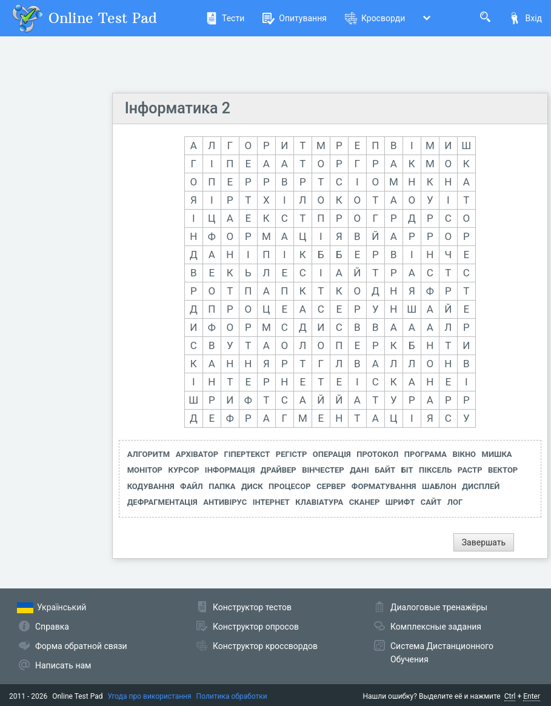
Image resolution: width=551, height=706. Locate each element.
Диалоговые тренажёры (438, 607)
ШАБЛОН (439, 486)
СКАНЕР (364, 502)
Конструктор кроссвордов (265, 646)
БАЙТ (385, 470)
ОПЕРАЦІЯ (332, 454)
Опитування (294, 18)
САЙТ (431, 502)
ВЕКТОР (503, 470)
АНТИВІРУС (225, 502)
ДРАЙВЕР (278, 470)
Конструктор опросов (256, 626)
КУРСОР (184, 470)
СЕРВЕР (331, 486)
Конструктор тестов (252, 607)
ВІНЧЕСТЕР (323, 470)
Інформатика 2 (177, 108)
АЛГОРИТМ (148, 454)
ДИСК (252, 486)
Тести (224, 18)
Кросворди (375, 18)
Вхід (525, 18)
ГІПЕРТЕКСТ (247, 454)
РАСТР (470, 470)
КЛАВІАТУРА (319, 502)
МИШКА (497, 454)
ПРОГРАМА (425, 454)
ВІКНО (464, 454)
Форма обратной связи (81, 646)
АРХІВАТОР (197, 454)
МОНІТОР (144, 470)
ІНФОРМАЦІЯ (230, 470)
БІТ (407, 470)
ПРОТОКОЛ (377, 454)
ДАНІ (359, 470)
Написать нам (63, 665)
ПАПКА (222, 486)
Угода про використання (150, 696)
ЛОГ (455, 502)
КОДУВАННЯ (151, 486)
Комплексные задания (435, 626)
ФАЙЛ (191, 486)
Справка (52, 626)
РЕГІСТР (291, 454)
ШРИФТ (400, 502)
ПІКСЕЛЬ (435, 470)
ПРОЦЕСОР (290, 486)
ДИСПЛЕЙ (480, 486)
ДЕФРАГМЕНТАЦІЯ (162, 502)
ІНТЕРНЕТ (271, 502)
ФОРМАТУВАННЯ (384, 486)
